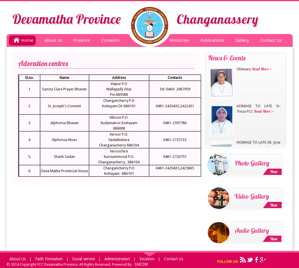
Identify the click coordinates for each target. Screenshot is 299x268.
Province (81, 40)
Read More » (261, 69)
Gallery (242, 40)
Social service (83, 259)
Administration (117, 259)
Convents (110, 40)
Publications (212, 40)
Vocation (147, 259)
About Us (53, 40)
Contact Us (271, 40)
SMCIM (141, 264)
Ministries (179, 40)
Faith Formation (49, 259)
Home (23, 39)
